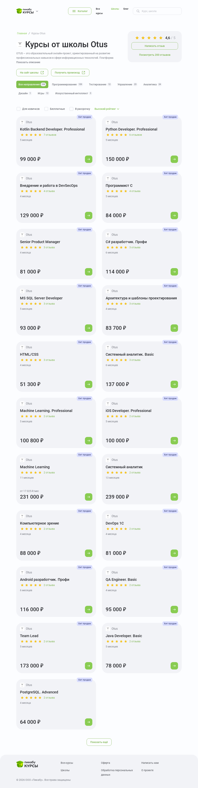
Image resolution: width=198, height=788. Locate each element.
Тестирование (100, 84)
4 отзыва (49, 191)
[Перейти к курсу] (88, 159)
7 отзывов (50, 134)
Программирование (67, 84)
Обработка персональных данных (117, 772)
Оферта (105, 762)
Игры (43, 93)
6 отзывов (135, 134)
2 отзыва (49, 416)
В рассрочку (82, 108)
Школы (115, 8)
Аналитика (152, 84)
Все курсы (99, 11)
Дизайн (25, 93)
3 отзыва (49, 247)
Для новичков (31, 108)
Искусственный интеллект (73, 93)
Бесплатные (57, 108)
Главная (22, 33)
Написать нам (150, 762)
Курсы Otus (38, 33)
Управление (127, 84)
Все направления (32, 84)
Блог (125, 8)
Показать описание (28, 62)
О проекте (147, 770)
